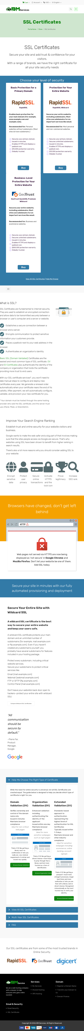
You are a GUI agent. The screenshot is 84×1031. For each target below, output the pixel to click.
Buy (23, 167)
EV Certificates (11, 365)
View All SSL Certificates (35, 279)
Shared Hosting (38, 990)
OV (49, 361)
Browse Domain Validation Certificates (21, 865)
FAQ (14, 925)
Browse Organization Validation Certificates (43, 873)
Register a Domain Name (66, 986)
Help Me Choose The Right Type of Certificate (35, 780)
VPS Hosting (37, 994)
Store (40, 29)
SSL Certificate (13, 1012)
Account (36, 2)
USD (46, 2)
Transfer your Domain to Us (66, 991)
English (56, 2)
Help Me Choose (52, 279)
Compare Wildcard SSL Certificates (21, 703)
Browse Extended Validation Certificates (65, 898)
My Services (37, 986)
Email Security (13, 1008)
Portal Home (32, 29)
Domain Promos (63, 996)
